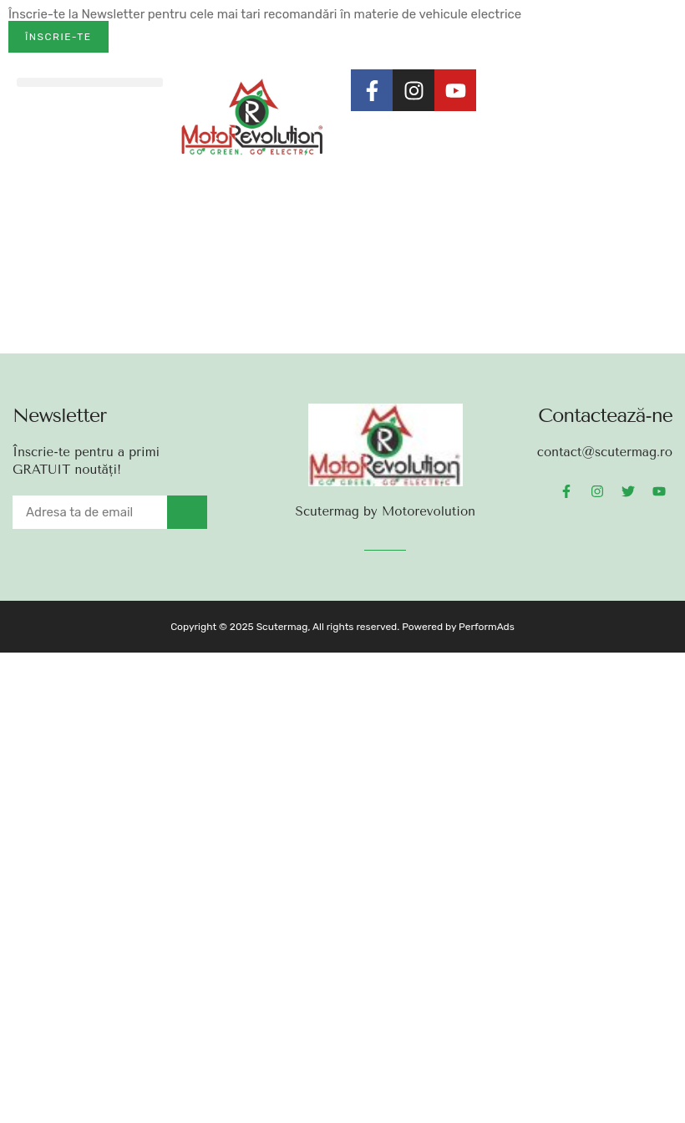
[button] (90, 82)
